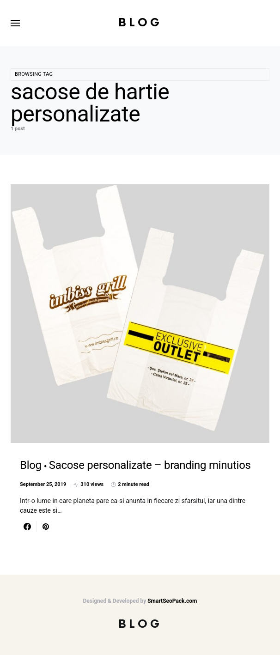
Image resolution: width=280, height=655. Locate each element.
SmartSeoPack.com (172, 601)
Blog (140, 23)
